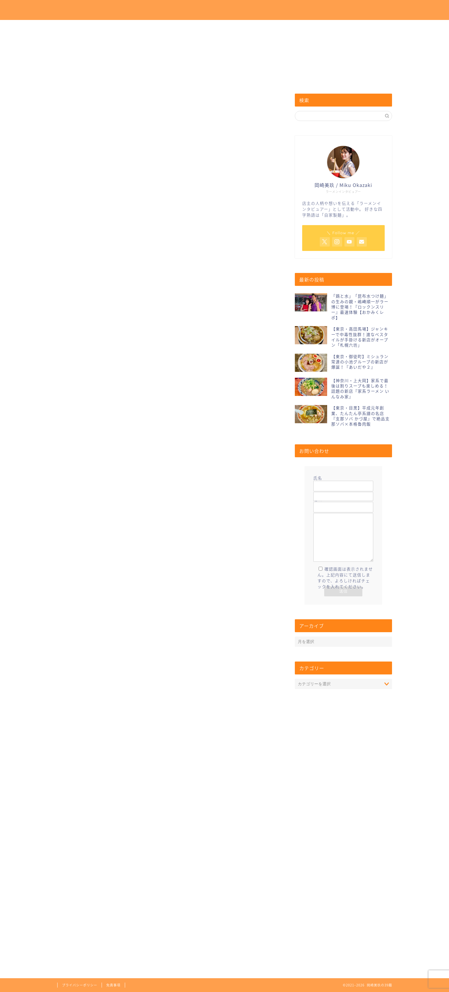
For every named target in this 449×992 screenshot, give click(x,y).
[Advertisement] (168, 234)
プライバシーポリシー (79, 985)
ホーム (261, 9)
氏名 (343, 482)
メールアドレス (343, 492)
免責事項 (113, 985)
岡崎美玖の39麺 (84, 10)
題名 (343, 503)
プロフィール (293, 9)
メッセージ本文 (343, 544)
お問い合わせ (330, 9)
